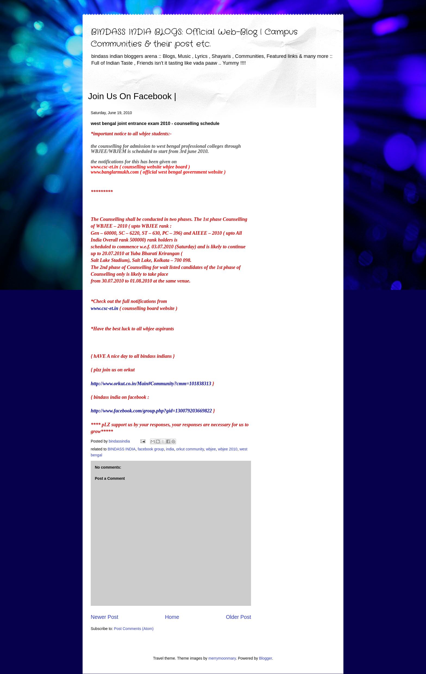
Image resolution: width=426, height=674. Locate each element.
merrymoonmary (222, 658)
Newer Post (104, 617)
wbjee (211, 449)
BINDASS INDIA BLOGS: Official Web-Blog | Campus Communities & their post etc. (194, 38)
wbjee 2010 (227, 449)
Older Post (238, 617)
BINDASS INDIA (122, 449)
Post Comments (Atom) (134, 628)
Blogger (265, 658)
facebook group (151, 449)
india (170, 449)
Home (172, 617)
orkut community (190, 449)
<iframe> (240, 88)
